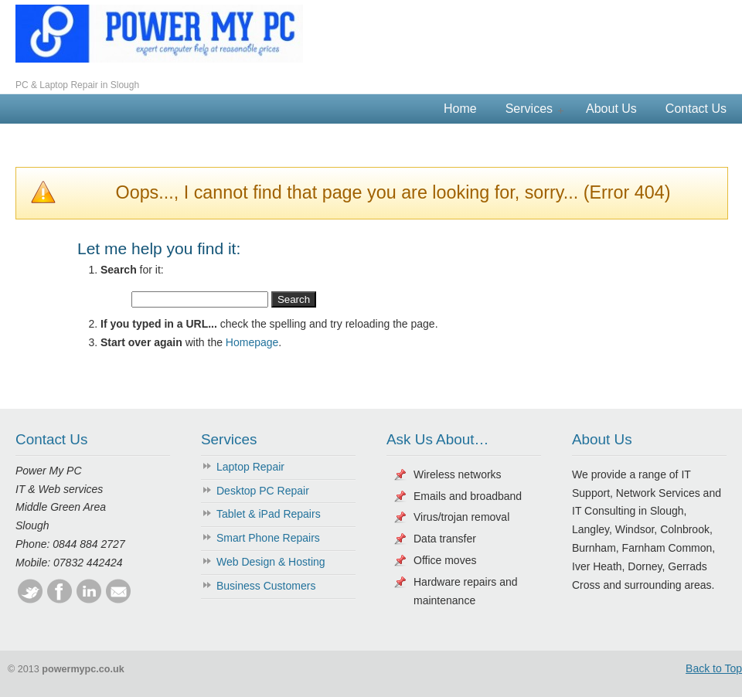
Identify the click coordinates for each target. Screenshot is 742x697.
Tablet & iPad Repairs (268, 514)
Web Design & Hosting (270, 562)
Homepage (252, 342)
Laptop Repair (250, 467)
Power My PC (159, 34)
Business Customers (265, 586)
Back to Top (714, 668)
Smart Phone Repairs (268, 538)
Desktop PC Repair (262, 490)
